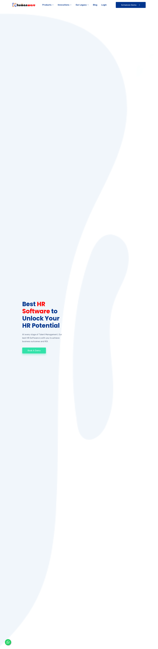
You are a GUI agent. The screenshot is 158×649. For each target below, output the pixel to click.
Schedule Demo (130, 5)
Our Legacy (82, 5)
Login (104, 5)
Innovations (65, 5)
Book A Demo (34, 353)
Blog (95, 5)
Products (48, 5)
